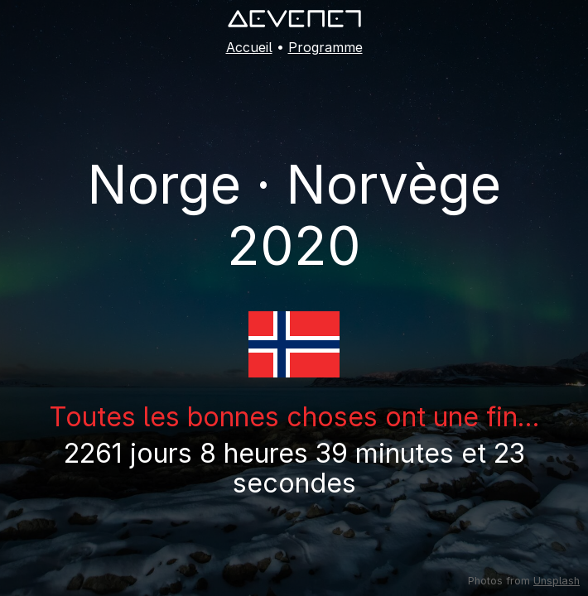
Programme (325, 47)
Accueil (249, 47)
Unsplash (556, 580)
